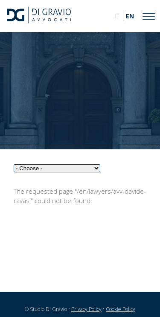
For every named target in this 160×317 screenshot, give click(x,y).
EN (130, 16)
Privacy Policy (86, 309)
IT (117, 16)
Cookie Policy (120, 309)
